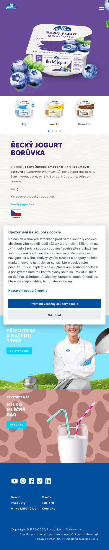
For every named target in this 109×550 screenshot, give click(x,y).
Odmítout (54, 315)
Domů (15, 497)
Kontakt (48, 508)
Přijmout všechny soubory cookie (54, 303)
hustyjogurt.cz (22, 204)
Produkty (18, 503)
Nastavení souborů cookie (27, 291)
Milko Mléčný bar (24, 508)
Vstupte (16, 424)
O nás (46, 497)
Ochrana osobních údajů (82, 539)
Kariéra (48, 503)
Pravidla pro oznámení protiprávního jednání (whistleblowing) (59, 534)
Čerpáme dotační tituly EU (51, 539)
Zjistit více (19, 351)
